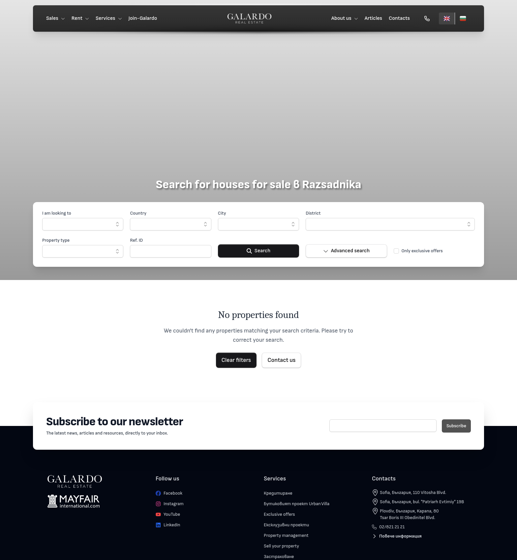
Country (138, 213)
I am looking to (56, 213)
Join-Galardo (143, 18)
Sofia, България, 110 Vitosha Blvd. (413, 492)
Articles (373, 18)
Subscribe (456, 426)
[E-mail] (383, 425)
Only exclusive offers (422, 251)
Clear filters (236, 360)
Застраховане (279, 556)
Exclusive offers (279, 514)
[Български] (463, 18)
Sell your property (281, 546)
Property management (286, 535)
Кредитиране (278, 493)
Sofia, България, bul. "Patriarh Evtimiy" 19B (422, 502)
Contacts (399, 18)
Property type (56, 240)
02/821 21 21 (388, 527)
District (313, 213)
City (222, 213)
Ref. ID (136, 240)
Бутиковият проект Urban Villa (296, 504)
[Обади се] (427, 18)
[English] (447, 18)
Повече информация (397, 536)
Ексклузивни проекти (286, 525)
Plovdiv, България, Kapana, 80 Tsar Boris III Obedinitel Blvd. (409, 514)
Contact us (281, 360)
